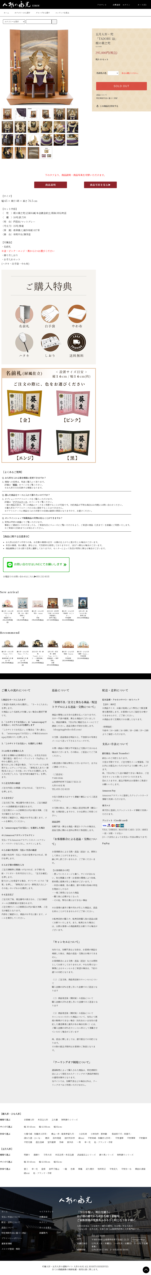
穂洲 (47, 1137)
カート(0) (140, 4)
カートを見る (45, 1227)
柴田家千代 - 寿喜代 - (122, 1133)
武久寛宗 (90, 1168)
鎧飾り (37, 1154)
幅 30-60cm (29, 1126)
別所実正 (102, 1168)
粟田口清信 (140, 1168)
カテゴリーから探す (20, 12)
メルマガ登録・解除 (10, 1248)
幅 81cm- (58, 1126)
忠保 (72, 1168)
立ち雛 (55, 1119)
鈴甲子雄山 (54, 1168)
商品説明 (50, 184)
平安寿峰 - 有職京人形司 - (100, 1137)
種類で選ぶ (5, 1119)
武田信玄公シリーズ (86, 1154)
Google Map (138, 1239)
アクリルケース (20, 501)
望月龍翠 (51, 1142)
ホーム (6, 12)
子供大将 (47, 1154)
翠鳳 (80, 1168)
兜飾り (27, 1154)
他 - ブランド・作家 (103, 1142)
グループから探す (41, 12)
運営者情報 (6, 1243)
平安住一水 (126, 1168)
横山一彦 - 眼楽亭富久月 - (63, 1133)
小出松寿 (83, 1133)
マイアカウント (46, 1211)
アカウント (102, 4)
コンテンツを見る (60, 12)
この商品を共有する (107, 105)
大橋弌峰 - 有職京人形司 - (36, 1133)
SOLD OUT (121, 86)
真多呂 (70, 1142)
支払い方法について (10, 1216)
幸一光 (87, 1142)
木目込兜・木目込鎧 (64, 1154)
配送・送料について (10, 1222)
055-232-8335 (98, 1235)
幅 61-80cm (44, 1126)
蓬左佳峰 (40, 1142)
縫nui (81, 1137)
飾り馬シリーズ (106, 1154)
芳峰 (61, 1142)
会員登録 (114, 4)
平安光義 (28, 1142)
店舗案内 (43, 1232)
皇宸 (43, 1168)
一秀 (79, 1142)
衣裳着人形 (29, 1119)
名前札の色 (101, 72)
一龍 (65, 1168)
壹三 (26, 1168)
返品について (101, 95)
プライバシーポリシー (11, 1238)
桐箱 (15, 484)
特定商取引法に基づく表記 (107, 98)
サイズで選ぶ (6, 1126)
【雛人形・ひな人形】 (11, 1113)
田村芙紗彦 (70, 1137)
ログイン (126, 4)
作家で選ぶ (5, 1133)
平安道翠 (119, 1137)
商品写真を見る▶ (100, 184)
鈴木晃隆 (57, 1137)
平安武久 (113, 1168)
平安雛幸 (143, 1137)
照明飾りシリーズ (69, 1119)
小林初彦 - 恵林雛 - (99, 1133)
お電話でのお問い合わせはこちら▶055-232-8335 (26, 576)
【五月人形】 (6, 1148)
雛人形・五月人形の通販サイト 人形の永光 (64, 1266)
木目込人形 (43, 1119)
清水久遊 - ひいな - (33, 1137)
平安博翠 (131, 1137)
